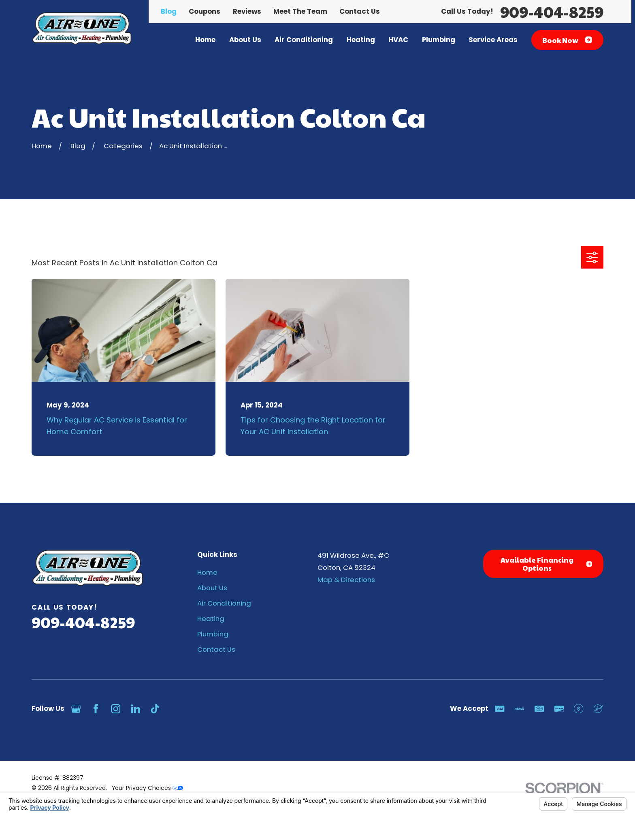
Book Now (567, 40)
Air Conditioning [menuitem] (304, 40)
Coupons (204, 11)
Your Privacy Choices (147, 788)
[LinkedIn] (135, 708)
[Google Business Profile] (76, 708)
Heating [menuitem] (361, 40)
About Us (212, 588)
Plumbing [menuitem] (438, 40)
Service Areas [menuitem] (493, 40)
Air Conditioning (224, 603)
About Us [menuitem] (245, 40)
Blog (169, 11)
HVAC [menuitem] (398, 40)
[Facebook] (95, 708)
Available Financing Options (546, 564)
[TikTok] (155, 708)
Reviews (247, 11)
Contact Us (359, 11)
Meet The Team (300, 11)
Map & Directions (346, 580)
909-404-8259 (551, 11)
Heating (210, 618)
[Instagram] (115, 708)
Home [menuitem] (205, 40)
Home (207, 572)
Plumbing (212, 634)
